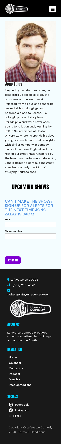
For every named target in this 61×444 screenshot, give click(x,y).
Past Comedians (20, 385)
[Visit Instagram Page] (19, 410)
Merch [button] (14, 379)
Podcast (14, 374)
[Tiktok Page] (15, 416)
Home (13, 357)
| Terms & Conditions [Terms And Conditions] (31, 432)
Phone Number (13, 231)
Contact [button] (16, 368)
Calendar (15, 363)
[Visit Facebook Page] (19, 405)
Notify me (12, 260)
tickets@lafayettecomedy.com (28, 294)
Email (8, 219)
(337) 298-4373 (24, 285)
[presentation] (29, 247)
